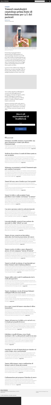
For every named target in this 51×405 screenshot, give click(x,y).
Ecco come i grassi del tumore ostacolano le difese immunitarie (19, 312)
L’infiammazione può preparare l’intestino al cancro (19, 384)
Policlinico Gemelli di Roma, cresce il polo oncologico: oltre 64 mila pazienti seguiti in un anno (20, 340)
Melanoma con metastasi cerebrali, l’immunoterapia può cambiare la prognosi (19, 168)
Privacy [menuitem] (48, 399)
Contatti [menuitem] (40, 399)
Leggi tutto (33, 148)
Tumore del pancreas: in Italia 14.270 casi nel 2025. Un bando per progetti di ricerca (19, 326)
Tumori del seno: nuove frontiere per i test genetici (18, 182)
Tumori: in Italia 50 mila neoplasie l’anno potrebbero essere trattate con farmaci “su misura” (18, 198)
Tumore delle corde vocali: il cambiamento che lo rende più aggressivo (21, 282)
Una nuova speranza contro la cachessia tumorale (17, 213)
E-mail (20, 123)
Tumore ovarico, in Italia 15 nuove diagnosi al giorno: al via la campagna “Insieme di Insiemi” (20, 255)
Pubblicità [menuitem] (37, 400)
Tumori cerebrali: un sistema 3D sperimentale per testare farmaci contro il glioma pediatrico (20, 269)
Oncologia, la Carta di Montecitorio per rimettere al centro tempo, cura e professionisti (21, 357)
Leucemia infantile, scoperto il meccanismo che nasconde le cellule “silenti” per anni (20, 227)
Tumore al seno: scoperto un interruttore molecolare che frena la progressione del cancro (20, 241)
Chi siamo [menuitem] (37, 399)
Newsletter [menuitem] (45, 399)
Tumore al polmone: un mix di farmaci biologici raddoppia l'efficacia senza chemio (20, 296)
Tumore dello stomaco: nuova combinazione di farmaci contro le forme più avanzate (20, 370)
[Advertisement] (20, 82)
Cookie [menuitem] (42, 399)
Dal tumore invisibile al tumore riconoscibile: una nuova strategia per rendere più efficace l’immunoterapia (19, 142)
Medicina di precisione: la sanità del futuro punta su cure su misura (21, 154)
